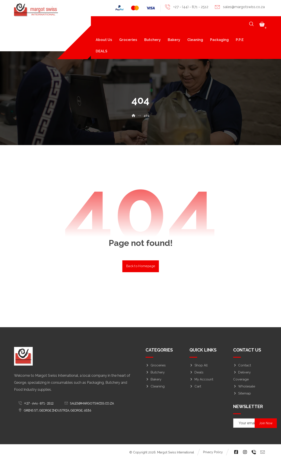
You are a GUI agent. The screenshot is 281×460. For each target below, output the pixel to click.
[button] (262, 24)
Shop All (198, 365)
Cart (195, 386)
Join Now (266, 423)
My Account (201, 379)
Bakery (153, 379)
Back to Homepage (140, 266)
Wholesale (244, 386)
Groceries (156, 365)
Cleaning (155, 386)
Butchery (155, 372)
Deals (196, 372)
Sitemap (242, 393)
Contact (242, 365)
